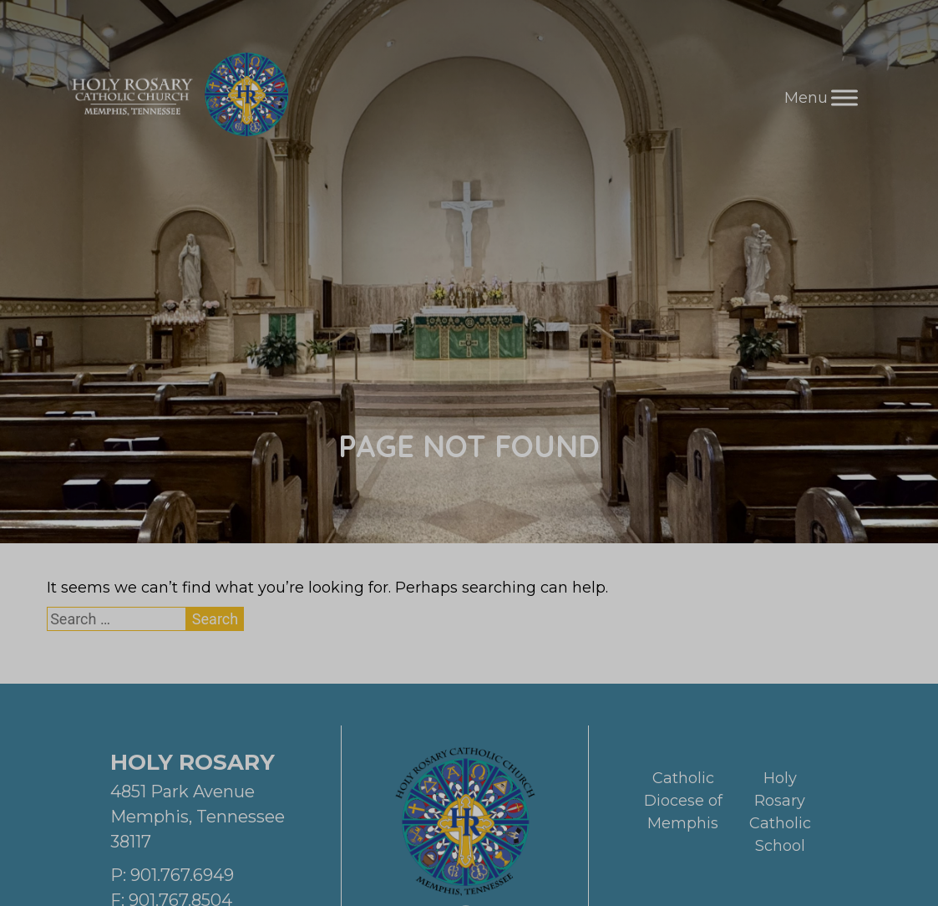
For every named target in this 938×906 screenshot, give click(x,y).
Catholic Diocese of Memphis (683, 800)
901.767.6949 (182, 875)
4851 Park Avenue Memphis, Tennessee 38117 (197, 816)
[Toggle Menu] (844, 97)
